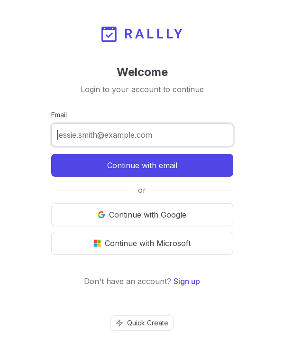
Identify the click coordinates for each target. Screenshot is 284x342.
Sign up (187, 281)
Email (59, 115)
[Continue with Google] (142, 214)
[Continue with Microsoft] (142, 243)
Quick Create (142, 323)
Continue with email (142, 165)
